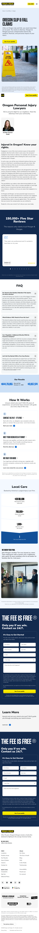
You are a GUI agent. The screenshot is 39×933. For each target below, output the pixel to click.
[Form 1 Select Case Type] (19, 660)
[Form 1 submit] (19, 691)
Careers (3, 862)
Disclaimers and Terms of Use (16, 930)
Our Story (22, 853)
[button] (10, 269)
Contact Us (4, 865)
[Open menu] (36, 4)
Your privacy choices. (8, 924)
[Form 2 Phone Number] (10, 773)
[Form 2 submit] (19, 813)
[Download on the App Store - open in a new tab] (6, 887)
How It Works (5, 860)
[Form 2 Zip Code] (28, 773)
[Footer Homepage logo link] (19, 831)
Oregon (14, 11)
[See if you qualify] (31, 95)
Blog (21, 858)
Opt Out (3, 874)
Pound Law (23, 871)
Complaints (4, 871)
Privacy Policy (4, 930)
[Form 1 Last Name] (28, 644)
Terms (22, 685)
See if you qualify (9, 41)
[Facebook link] (7, 882)
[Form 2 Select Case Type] (19, 783)
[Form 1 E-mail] (19, 655)
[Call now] (30, 4)
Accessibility (23, 869)
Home (3, 11)
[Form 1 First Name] (11, 644)
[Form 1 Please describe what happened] (19, 668)
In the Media (23, 862)
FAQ (21, 860)
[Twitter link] (3, 882)
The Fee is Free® (24, 855)
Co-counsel (23, 874)
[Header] (8, 4)
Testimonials (23, 865)
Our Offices (8, 11)
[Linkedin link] (19, 882)
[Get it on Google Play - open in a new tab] (16, 887)
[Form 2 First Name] (10, 768)
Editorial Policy (5, 876)
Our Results (4, 858)
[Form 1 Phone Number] (11, 650)
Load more (5, 725)
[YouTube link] (11, 882)
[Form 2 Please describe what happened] (19, 791)
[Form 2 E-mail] (19, 778)
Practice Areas (5, 855)
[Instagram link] (15, 882)
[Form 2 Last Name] (28, 768)
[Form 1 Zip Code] (28, 650)
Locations (3, 853)
